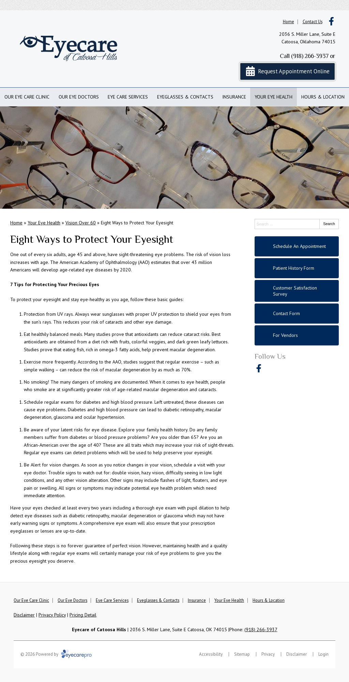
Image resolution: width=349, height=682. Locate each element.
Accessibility (211, 654)
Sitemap (242, 654)
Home (288, 21)
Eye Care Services (128, 97)
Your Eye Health (273, 97)
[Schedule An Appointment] (297, 246)
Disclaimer (24, 615)
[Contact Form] (297, 313)
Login (323, 654)
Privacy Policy (52, 615)
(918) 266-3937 (310, 56)
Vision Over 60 (80, 223)
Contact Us (312, 21)
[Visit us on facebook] (331, 21)
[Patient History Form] (297, 268)
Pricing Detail (83, 615)
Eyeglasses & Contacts (185, 97)
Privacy (268, 654)
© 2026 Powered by (56, 654)
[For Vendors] (297, 335)
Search (329, 224)
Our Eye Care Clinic (26, 97)
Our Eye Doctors (79, 97)
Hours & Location (323, 97)
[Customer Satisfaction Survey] (297, 291)
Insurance (234, 97)
